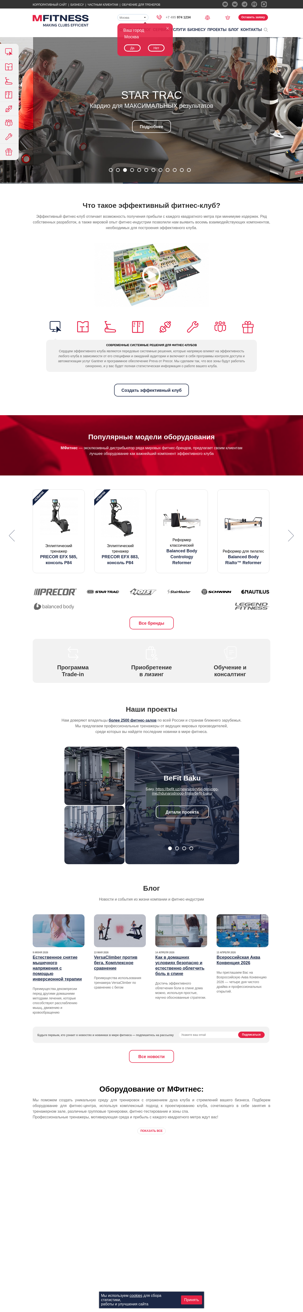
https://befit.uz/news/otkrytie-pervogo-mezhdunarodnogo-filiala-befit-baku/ (185, 791)
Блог (233, 30)
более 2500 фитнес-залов (132, 720)
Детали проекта (182, 812)
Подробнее (151, 126)
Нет (156, 48)
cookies (135, 1296)
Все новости (151, 1056)
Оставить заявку (253, 17)
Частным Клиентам (103, 4)
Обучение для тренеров (141, 4)
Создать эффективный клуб (151, 390)
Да (132, 48)
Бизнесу (77, 4)
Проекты (217, 30)
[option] (59, 531)
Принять (191, 1300)
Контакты (251, 30)
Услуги (178, 30)
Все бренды (151, 623)
